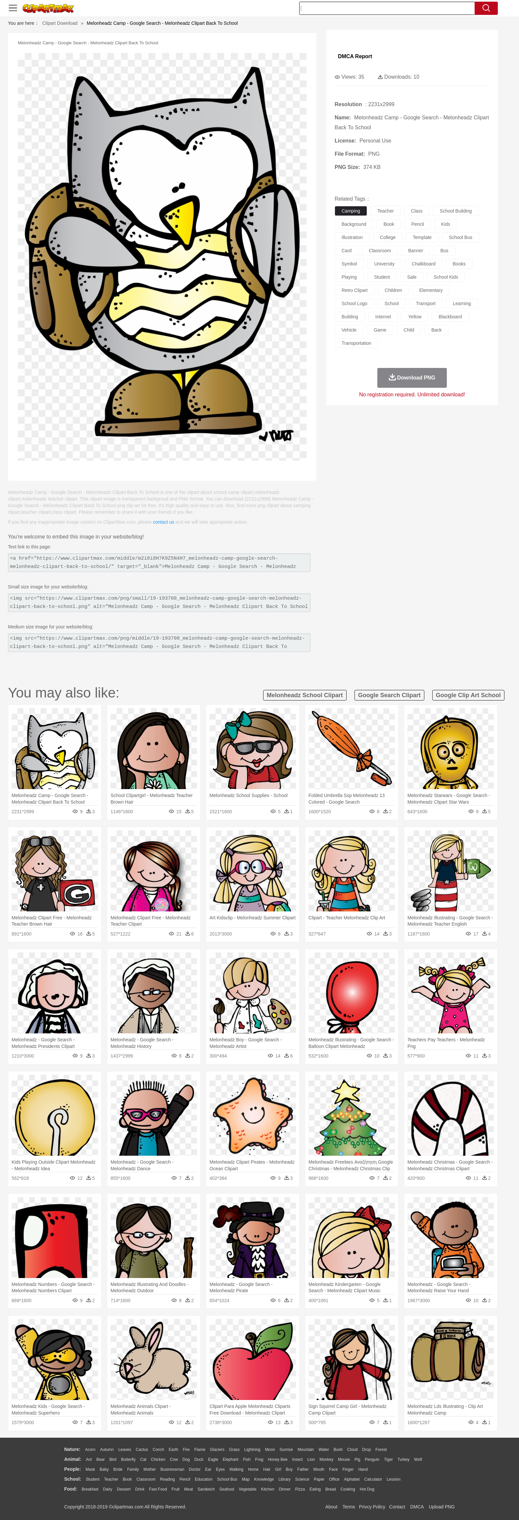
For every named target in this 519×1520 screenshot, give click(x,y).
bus (444, 250)
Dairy (107, 1489)
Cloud (352, 1449)
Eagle (213, 1459)
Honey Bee (277, 1459)
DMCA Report (355, 56)
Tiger (388, 1459)
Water (323, 1449)
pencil (417, 224)
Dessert (123, 1489)
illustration (352, 237)
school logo (354, 303)
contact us (163, 522)
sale (411, 277)
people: (72, 1469)
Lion (311, 1459)
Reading (167, 1479)
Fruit (175, 1489)
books (459, 263)
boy (289, 1469)
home (253, 1469)
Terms (349, 1506)
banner (415, 250)
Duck (198, 1459)
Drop (366, 1449)
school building (456, 211)
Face (333, 1469)
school (392, 303)
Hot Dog (367, 1489)
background (354, 224)
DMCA (416, 1506)
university (384, 263)
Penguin (372, 1459)
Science (302, 1479)
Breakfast (90, 1489)
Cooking (348, 1489)
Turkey (403, 1459)
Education (203, 1479)
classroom (380, 250)
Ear (208, 1469)
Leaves (124, 1449)
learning (462, 303)
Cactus (142, 1449)
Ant (89, 1459)
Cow (174, 1459)
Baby (104, 1469)
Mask (90, 1469)
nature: (72, 1449)
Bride (117, 1469)
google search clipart (389, 695)
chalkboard (424, 263)
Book (127, 1479)
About (331, 1506)
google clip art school (468, 695)
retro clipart (355, 290)
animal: (72, 1459)
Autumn (107, 1449)
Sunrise (286, 1449)
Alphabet (351, 1479)
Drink (140, 1489)
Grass (234, 1449)
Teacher (111, 1479)
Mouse (344, 1459)
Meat (188, 1489)
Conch (158, 1449)
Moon (270, 1449)
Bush (338, 1449)
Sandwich (206, 1489)
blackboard (450, 316)
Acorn (90, 1449)
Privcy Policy (372, 1506)
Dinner (285, 1489)
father (303, 1469)
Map (246, 1479)
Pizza (300, 1489)
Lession (393, 1479)
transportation (356, 343)
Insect (297, 1459)
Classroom (145, 1479)
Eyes (220, 1469)
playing (349, 277)
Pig (357, 1459)
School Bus (227, 1479)
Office (334, 1479)
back (436, 330)
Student (92, 1479)
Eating (315, 1489)
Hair (266, 1469)
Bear (100, 1459)
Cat (143, 1459)
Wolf (418, 1459)
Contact (397, 1506)
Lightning (252, 1449)
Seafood (226, 1489)
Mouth (318, 1469)
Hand (363, 1469)
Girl (278, 1469)
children (393, 290)
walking (236, 1469)
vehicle (349, 330)
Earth (173, 1449)
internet (383, 316)
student (382, 277)
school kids (446, 277)
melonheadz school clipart (305, 695)
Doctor (195, 1469)
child (408, 330)
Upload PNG (442, 1506)
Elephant (230, 1459)
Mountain (306, 1449)
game (380, 330)
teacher (385, 211)
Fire (186, 1449)
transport (426, 303)
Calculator (373, 1479)
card (347, 250)
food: (70, 1489)
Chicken (158, 1459)
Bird (112, 1459)
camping (351, 211)
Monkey (326, 1459)
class (417, 211)
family (133, 1469)
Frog (259, 1459)
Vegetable (247, 1489)
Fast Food (158, 1489)
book (389, 224)
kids (445, 224)
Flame (199, 1449)
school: (72, 1479)
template (422, 237)
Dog (186, 1459)
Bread (330, 1489)
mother (149, 1469)
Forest (381, 1449)
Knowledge (264, 1479)
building (350, 316)
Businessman (172, 1469)
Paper (319, 1479)
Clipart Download (60, 23)
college (388, 237)
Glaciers (217, 1449)
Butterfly (128, 1459)
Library (284, 1479)
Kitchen (267, 1489)
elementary (431, 290)
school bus (460, 237)
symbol (349, 263)
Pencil (184, 1479)
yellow (414, 316)
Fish (247, 1459)
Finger (348, 1469)
